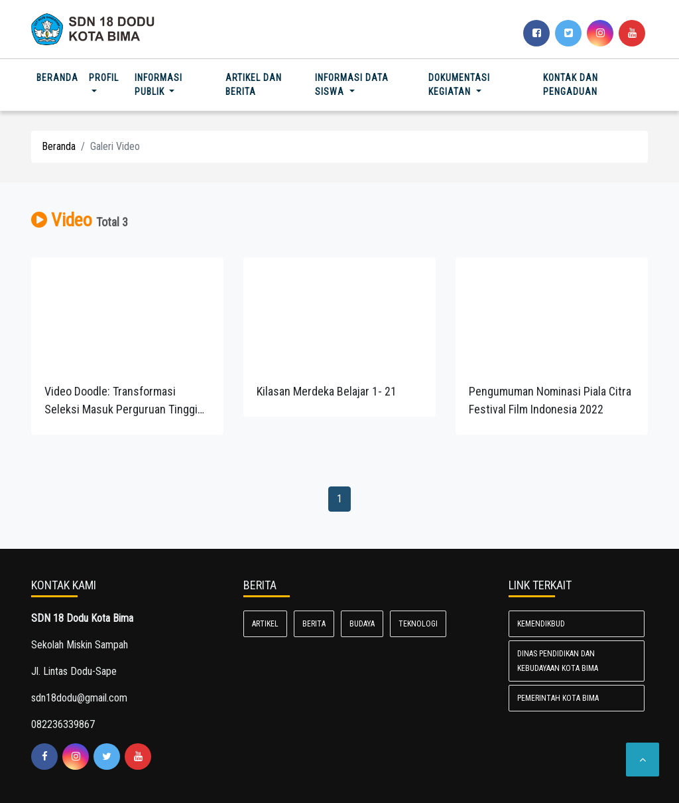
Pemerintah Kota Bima (558, 698)
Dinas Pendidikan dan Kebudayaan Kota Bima (557, 661)
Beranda (60, 76)
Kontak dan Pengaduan (570, 84)
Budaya (362, 623)
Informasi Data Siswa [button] (352, 84)
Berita (314, 623)
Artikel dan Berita (253, 84)
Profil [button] (104, 77)
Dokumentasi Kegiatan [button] (459, 84)
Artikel (265, 623)
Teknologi (418, 623)
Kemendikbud (541, 623)
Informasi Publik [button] (158, 84)
